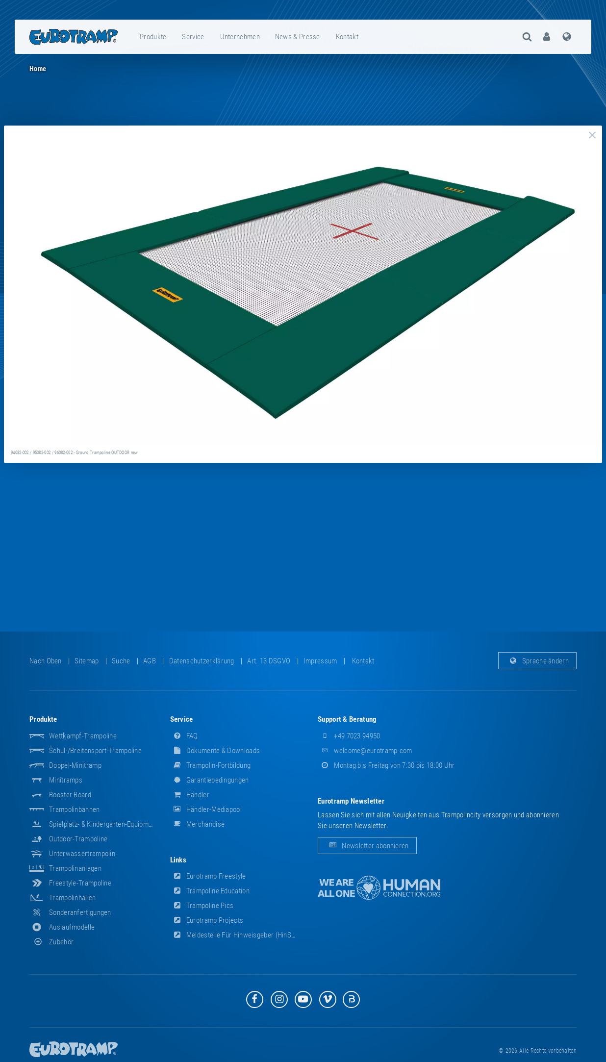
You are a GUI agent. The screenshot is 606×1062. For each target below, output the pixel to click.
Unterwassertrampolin (82, 853)
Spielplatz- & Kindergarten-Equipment (103, 824)
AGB (149, 661)
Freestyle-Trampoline (80, 883)
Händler (189, 794)
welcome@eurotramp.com (365, 750)
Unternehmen (240, 36)
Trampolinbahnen (74, 809)
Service (193, 36)
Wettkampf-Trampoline (83, 736)
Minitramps (65, 780)
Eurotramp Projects (207, 920)
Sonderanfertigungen (80, 912)
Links (178, 860)
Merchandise (197, 824)
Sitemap (87, 661)
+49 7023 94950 (349, 736)
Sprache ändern (537, 661)
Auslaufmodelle (72, 927)
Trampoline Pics (202, 905)
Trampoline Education (210, 890)
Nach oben (45, 661)
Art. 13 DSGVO (268, 661)
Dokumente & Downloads (215, 750)
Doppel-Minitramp (75, 765)
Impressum (320, 661)
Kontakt (347, 36)
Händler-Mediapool (206, 809)
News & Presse (297, 36)
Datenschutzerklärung (201, 661)
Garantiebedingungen (209, 780)
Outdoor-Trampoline (78, 838)
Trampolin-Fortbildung (210, 765)
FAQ (184, 736)
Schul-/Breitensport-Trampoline (95, 750)
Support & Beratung (347, 719)
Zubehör (51, 941)
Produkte (153, 36)
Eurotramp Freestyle (208, 876)
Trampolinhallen (72, 897)
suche (121, 661)
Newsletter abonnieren (367, 845)
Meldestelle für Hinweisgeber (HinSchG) (237, 935)
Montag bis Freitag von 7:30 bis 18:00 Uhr (386, 765)
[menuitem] (153, 37)
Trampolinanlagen (75, 868)
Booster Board (70, 794)
